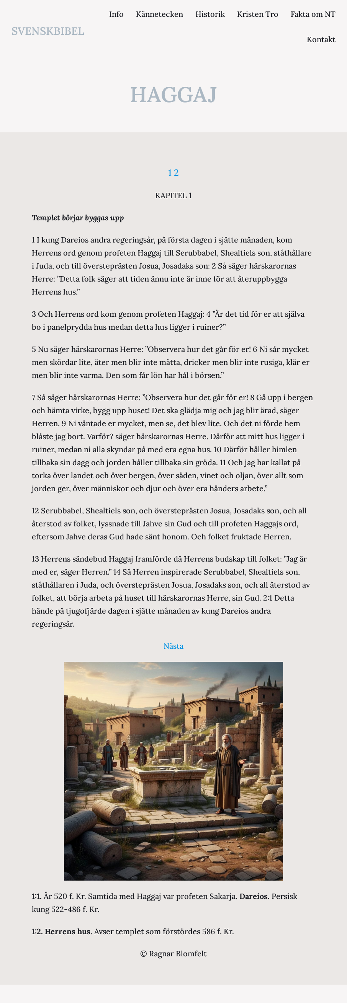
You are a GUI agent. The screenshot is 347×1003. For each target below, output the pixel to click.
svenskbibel (47, 31)
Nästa (173, 646)
